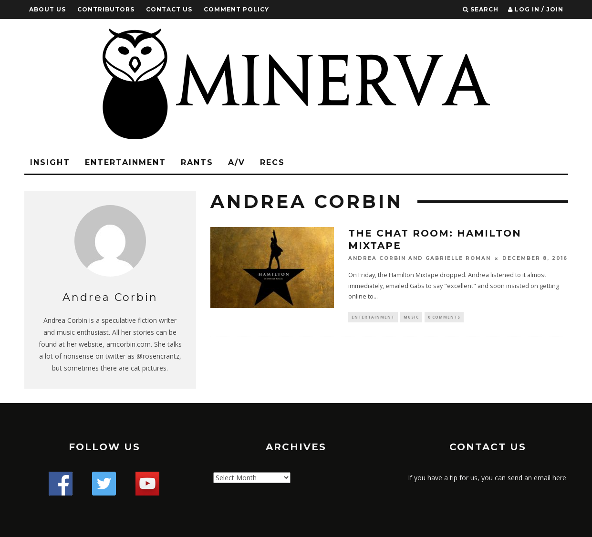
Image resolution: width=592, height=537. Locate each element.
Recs (272, 162)
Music (411, 317)
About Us (47, 9)
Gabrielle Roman (458, 258)
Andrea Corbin (377, 258)
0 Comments (444, 317)
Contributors (106, 9)
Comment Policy (236, 9)
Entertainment (125, 162)
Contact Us (169, 9)
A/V (236, 162)
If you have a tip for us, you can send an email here (487, 477)
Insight (50, 162)
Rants (197, 162)
